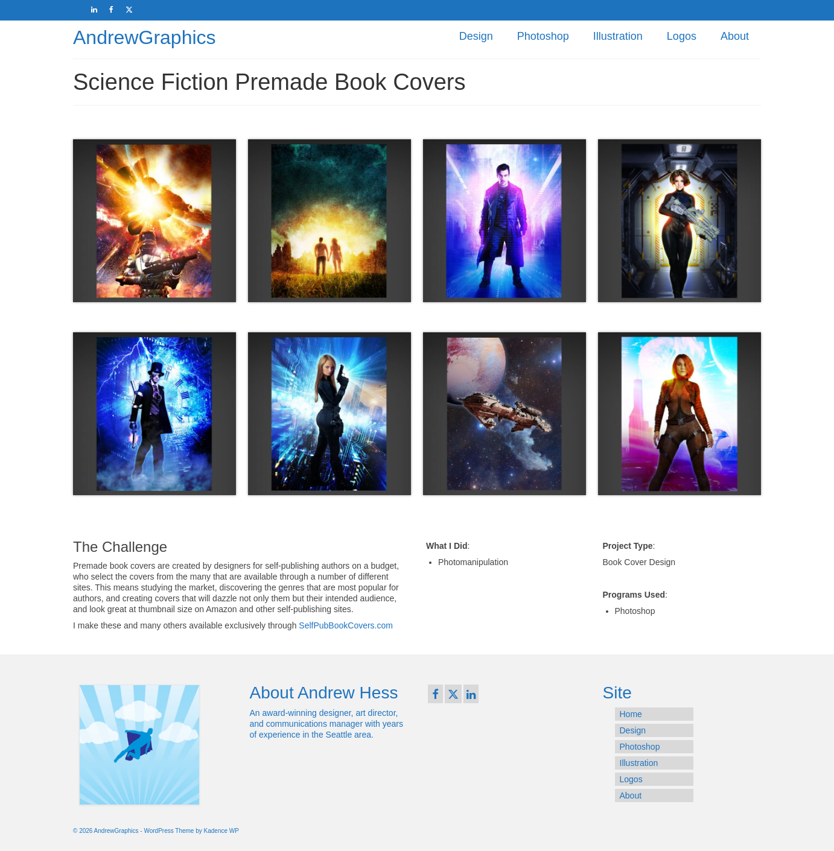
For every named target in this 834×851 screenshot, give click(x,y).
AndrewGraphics (144, 37)
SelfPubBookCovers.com (346, 625)
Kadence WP (221, 830)
